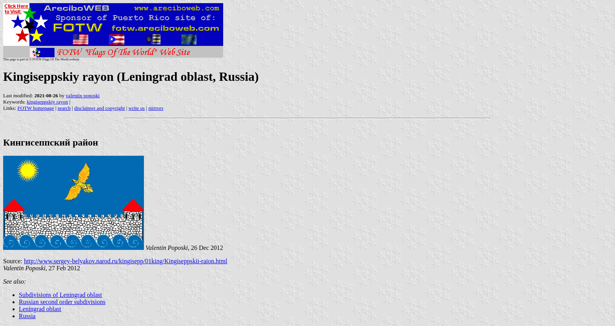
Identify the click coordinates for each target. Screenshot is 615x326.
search (64, 108)
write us (137, 108)
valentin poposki (83, 95)
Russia (27, 316)
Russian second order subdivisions (62, 302)
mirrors (155, 108)
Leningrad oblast (40, 309)
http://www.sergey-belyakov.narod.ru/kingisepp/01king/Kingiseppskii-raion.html (125, 261)
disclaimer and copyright (99, 108)
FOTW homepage (35, 108)
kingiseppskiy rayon (47, 102)
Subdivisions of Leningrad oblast (60, 294)
